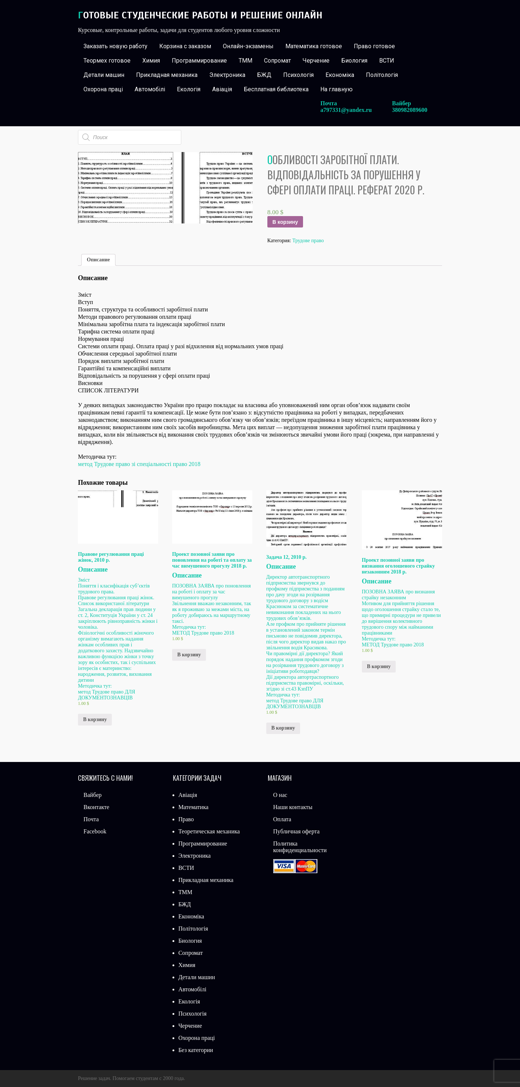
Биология (354, 60)
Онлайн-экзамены (248, 46)
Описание (98, 259)
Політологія (382, 74)
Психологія (298, 74)
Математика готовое (313, 46)
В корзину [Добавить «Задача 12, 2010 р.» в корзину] (283, 728)
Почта (91, 819)
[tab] (98, 260)
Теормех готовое (107, 60)
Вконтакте (96, 807)
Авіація (222, 89)
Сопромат (277, 60)
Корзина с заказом (185, 46)
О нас (280, 795)
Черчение (316, 60)
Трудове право (308, 240)
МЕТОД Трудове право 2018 (203, 633)
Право (186, 819)
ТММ (245, 60)
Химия (151, 60)
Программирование (199, 60)
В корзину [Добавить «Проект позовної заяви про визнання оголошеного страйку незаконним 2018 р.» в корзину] (379, 666)
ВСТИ (386, 60)
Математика (193, 807)
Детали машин (103, 74)
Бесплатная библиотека (276, 89)
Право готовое (374, 46)
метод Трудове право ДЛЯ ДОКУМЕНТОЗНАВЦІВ (106, 694)
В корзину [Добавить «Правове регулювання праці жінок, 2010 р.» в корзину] (95, 719)
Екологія (188, 89)
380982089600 (409, 110)
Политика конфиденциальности (300, 846)
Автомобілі (150, 89)
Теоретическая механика (209, 831)
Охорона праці (103, 89)
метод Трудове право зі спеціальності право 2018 (139, 464)
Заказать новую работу (115, 46)
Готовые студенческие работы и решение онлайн (200, 15)
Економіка (339, 74)
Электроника (227, 74)
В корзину (285, 222)
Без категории (195, 1050)
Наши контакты (293, 807)
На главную (336, 89)
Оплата (282, 819)
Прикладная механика (166, 74)
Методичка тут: (95, 686)
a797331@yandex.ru (346, 110)
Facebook (94, 831)
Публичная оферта (296, 831)
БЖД (264, 74)
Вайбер (92, 795)
